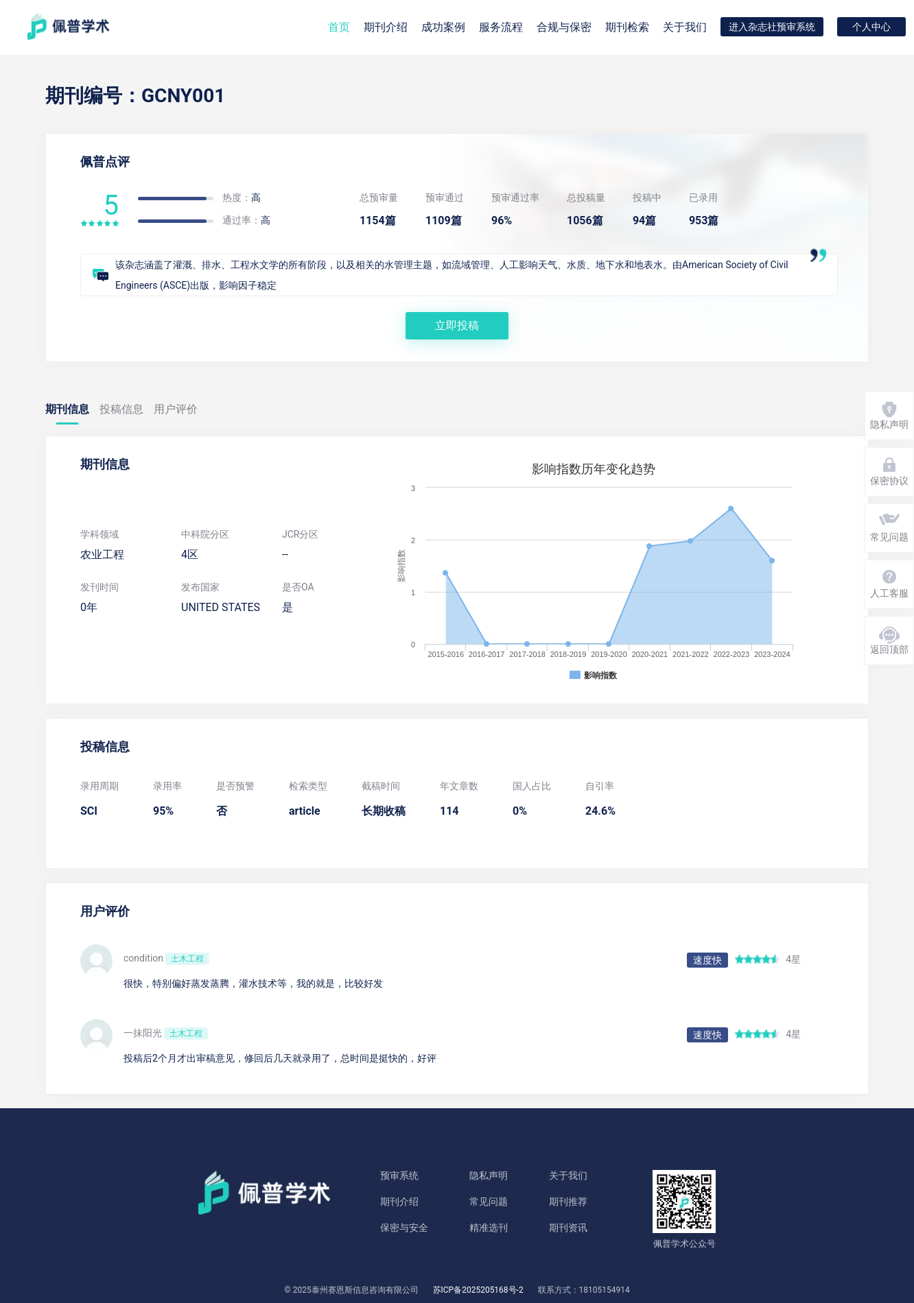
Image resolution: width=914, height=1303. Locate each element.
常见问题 (488, 1201)
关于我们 (685, 27)
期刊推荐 (568, 1201)
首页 (339, 27)
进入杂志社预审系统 (772, 26)
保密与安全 (404, 1227)
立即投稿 (457, 325)
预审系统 (399, 1175)
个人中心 (871, 26)
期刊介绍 (399, 1201)
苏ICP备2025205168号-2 (478, 1290)
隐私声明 (488, 1175)
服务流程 (501, 27)
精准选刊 (488, 1227)
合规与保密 (564, 27)
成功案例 (443, 27)
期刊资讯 (568, 1227)
